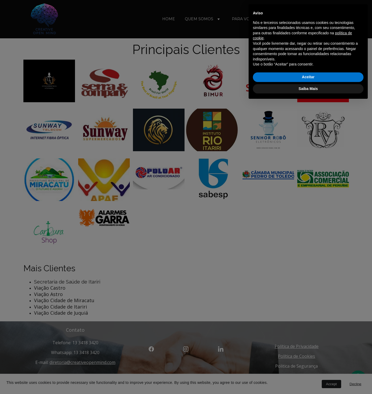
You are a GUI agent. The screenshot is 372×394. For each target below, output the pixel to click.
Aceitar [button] (308, 368)
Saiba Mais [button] (308, 379)
